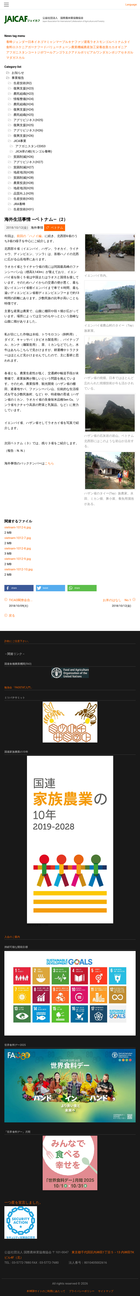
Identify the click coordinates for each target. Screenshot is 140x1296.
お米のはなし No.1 (117, 600)
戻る (11, 615)
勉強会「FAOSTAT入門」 (18, 687)
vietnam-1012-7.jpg (17, 538)
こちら (49, 463)
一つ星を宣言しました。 (23, 1203)
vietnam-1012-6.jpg (17, 527)
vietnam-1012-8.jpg (17, 548)
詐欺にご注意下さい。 (17, 641)
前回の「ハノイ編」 (31, 236)
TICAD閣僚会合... (21, 600)
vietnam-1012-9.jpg (17, 559)
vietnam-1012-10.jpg (18, 569)
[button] (19, 588)
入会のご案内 (12, 936)
